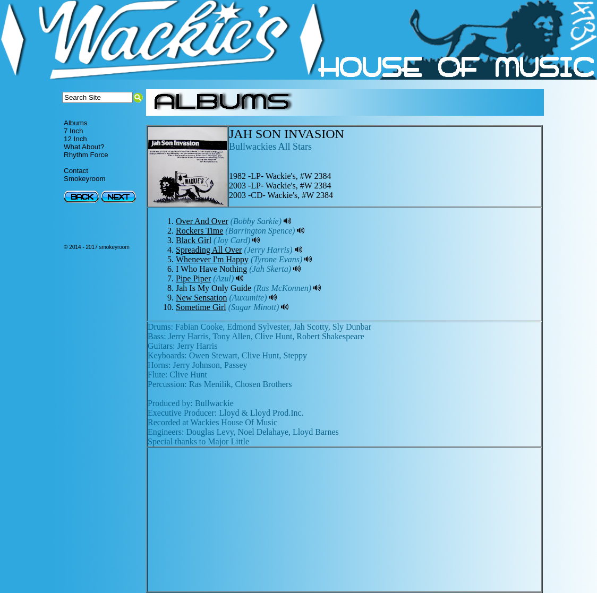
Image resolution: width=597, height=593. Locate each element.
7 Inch (73, 131)
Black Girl (193, 240)
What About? (84, 147)
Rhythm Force (86, 155)
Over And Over (202, 221)
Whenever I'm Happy (212, 259)
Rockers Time (199, 230)
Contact (76, 171)
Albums (75, 123)
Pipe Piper (193, 278)
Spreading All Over (209, 249)
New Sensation (201, 297)
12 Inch (75, 139)
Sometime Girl (201, 307)
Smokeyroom (85, 179)
